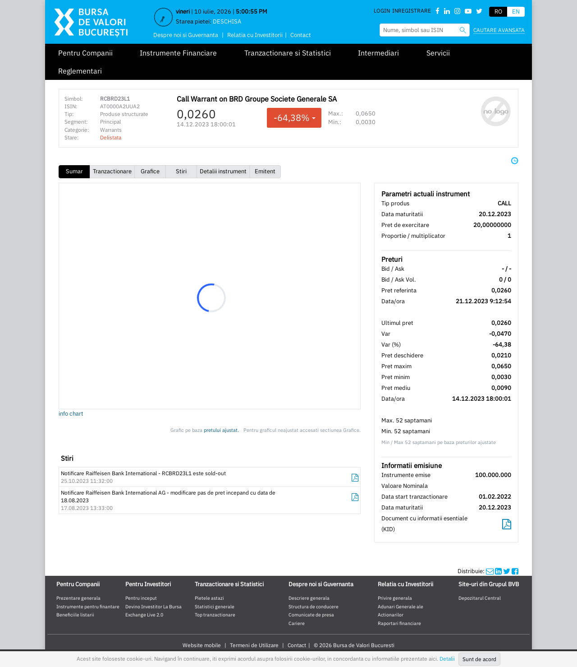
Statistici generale (214, 606)
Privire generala (395, 598)
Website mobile (202, 645)
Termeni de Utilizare (254, 645)
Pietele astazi (209, 598)
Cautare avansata (499, 30)
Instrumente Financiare (178, 52)
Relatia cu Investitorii (255, 35)
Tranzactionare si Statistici (287, 52)
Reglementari (80, 70)
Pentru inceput (141, 598)
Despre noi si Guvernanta (185, 35)
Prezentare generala (78, 598)
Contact (300, 35)
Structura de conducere (313, 606)
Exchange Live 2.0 (144, 614)
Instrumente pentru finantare (87, 606)
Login (382, 10)
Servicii (438, 52)
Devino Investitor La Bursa (153, 606)
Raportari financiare (399, 623)
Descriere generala (309, 598)
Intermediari (378, 52)
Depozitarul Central (479, 598)
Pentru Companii (85, 52)
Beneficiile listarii (75, 614)
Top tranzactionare (215, 614)
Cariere (296, 623)
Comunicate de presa (311, 614)
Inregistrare (411, 10)
